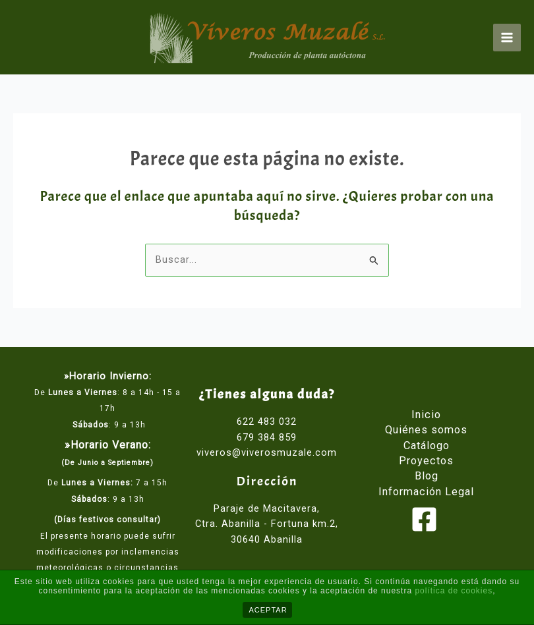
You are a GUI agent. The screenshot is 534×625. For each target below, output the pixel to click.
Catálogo (426, 445)
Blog (426, 476)
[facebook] (426, 519)
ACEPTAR (268, 610)
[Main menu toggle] (507, 37)
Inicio (426, 414)
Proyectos (426, 460)
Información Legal (426, 491)
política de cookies (453, 590)
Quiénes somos (426, 429)
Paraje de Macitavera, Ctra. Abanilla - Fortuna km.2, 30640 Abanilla (266, 524)
